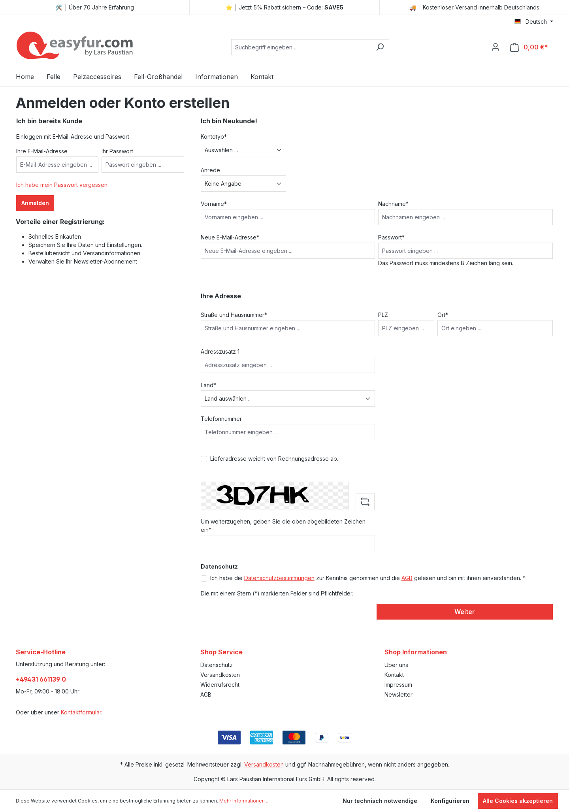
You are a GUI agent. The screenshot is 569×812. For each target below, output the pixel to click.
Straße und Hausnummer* (234, 314)
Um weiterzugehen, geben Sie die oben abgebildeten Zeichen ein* (283, 525)
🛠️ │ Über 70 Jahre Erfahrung (94, 7)
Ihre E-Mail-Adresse (42, 151)
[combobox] (301, 47)
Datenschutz (216, 664)
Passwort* (391, 237)
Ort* (442, 314)
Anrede (210, 170)
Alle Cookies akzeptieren (518, 800)
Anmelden (35, 203)
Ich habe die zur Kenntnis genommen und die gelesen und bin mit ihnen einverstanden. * (368, 578)
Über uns (396, 664)
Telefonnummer (221, 418)
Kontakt (394, 674)
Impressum (398, 684)
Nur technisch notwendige (380, 800)
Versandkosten (220, 674)
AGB (407, 578)
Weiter (464, 612)
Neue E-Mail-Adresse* (230, 237)
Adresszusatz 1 (220, 351)
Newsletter (398, 694)
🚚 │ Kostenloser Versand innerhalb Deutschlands (474, 7)
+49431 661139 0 (41, 679)
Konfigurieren (450, 800)
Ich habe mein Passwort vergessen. (62, 184)
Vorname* (214, 203)
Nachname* (393, 203)
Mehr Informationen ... (244, 801)
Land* (208, 385)
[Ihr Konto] (495, 47)
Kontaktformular (81, 712)
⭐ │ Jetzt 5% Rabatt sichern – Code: (285, 7)
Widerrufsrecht (219, 684)
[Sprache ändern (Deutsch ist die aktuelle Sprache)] (533, 21)
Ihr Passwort (117, 151)
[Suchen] (380, 47)
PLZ (383, 314)
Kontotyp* (214, 136)
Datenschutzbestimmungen (279, 578)
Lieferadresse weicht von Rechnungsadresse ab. (274, 458)
